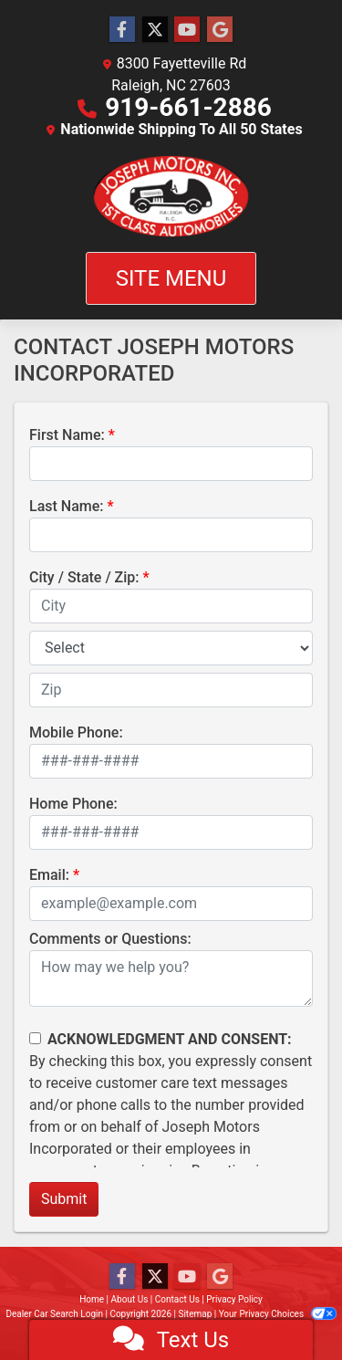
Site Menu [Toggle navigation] (171, 278)
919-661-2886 (188, 107)
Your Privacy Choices (278, 1314)
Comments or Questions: (110, 938)
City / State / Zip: (84, 577)
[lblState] (171, 648)
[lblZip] (171, 690)
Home (91, 1299)
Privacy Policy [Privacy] (234, 1299)
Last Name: (66, 506)
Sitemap (195, 1314)
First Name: (67, 435)
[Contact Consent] (35, 1038)
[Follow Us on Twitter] (155, 30)
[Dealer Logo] (171, 196)
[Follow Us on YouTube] (187, 30)
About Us (130, 1299)
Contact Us (177, 1299)
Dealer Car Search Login (54, 1314)
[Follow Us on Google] (220, 30)
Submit (64, 1199)
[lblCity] (171, 606)
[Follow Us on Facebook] (122, 30)
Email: (49, 875)
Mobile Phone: (76, 732)
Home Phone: (73, 803)
